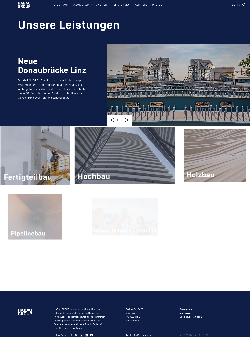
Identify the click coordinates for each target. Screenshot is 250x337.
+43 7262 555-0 (133, 316)
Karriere (141, 4)
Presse (157, 4)
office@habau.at (133, 320)
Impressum (185, 312)
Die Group (61, 4)
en (238, 4)
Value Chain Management (91, 4)
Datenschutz (186, 309)
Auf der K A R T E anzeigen (138, 335)
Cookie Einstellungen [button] (191, 316)
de (233, 4)
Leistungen (122, 4)
